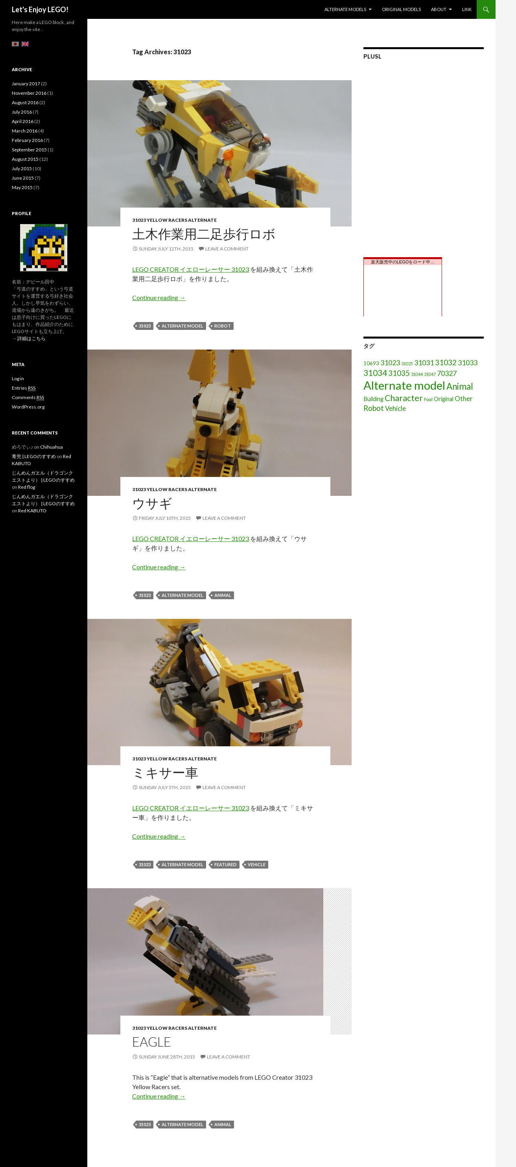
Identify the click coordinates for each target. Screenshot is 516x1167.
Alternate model (182, 325)
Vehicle (256, 864)
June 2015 (23, 178)
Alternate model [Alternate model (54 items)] (404, 385)
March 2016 (24, 131)
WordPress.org (28, 407)
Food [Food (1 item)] (428, 399)
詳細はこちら (31, 338)
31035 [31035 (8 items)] (399, 372)
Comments (28, 397)
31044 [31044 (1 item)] (417, 374)
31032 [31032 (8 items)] (446, 362)
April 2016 (22, 121)
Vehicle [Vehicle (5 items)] (395, 408)
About (438, 9)
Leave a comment (227, 249)
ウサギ (152, 503)
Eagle (151, 1041)
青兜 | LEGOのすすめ (34, 456)
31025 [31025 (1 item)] (407, 363)
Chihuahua (51, 447)
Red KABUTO (32, 511)
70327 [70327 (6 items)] (447, 373)
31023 (145, 325)
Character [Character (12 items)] (404, 398)
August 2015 (25, 159)
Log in (18, 378)
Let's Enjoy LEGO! (40, 9)
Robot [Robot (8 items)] (373, 407)
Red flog (26, 487)
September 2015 (29, 150)
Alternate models (345, 9)
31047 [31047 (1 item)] (430, 374)
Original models (401, 9)
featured (225, 864)
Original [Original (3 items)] (443, 399)
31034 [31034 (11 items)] (375, 372)
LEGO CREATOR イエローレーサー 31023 (190, 269)
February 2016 (27, 140)
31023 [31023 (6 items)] (390, 362)
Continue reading (159, 297)
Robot (222, 325)
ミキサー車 (165, 772)
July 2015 (22, 168)
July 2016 (22, 112)
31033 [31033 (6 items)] (467, 362)
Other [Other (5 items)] (464, 398)
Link (467, 9)
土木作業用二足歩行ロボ (204, 233)
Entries (23, 388)
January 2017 (26, 84)
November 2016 (29, 93)
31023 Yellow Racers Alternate (174, 220)
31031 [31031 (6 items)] (424, 362)
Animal (222, 595)
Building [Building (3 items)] (373, 399)
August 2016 (25, 102)
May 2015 (22, 187)
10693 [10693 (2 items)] (371, 363)
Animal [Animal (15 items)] (459, 386)
